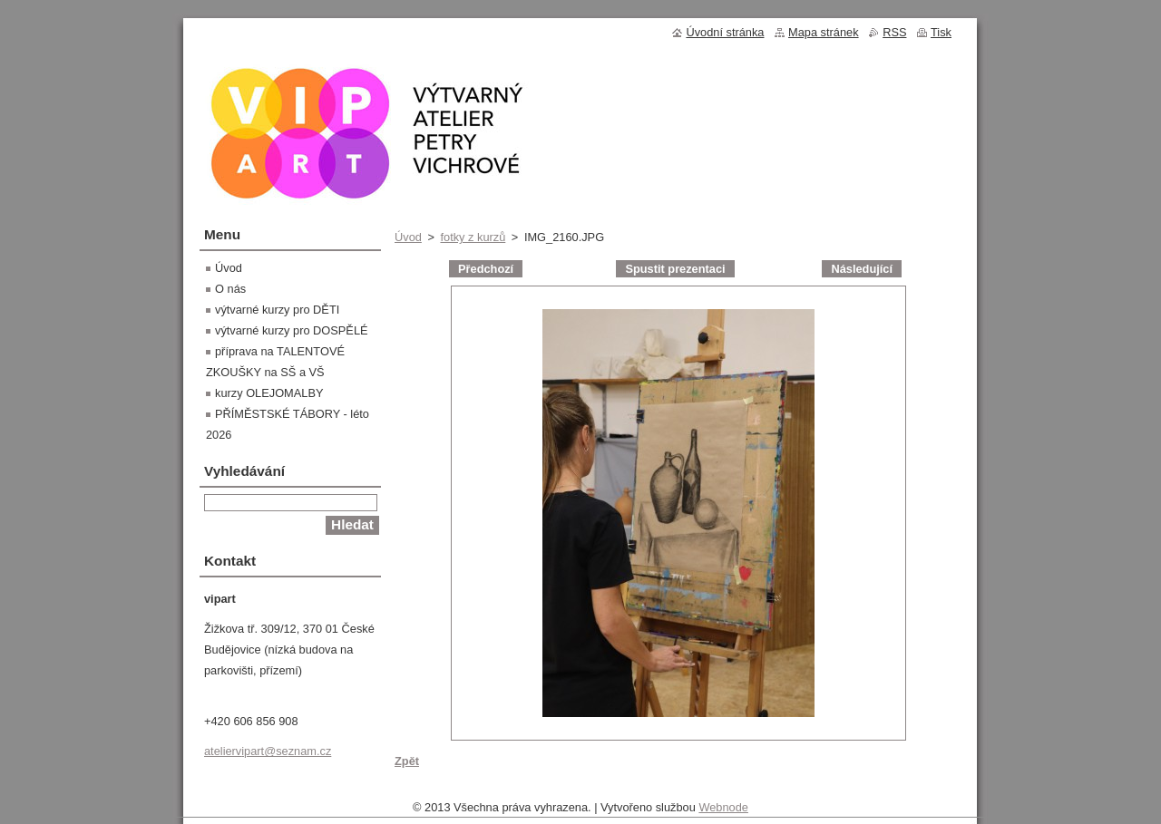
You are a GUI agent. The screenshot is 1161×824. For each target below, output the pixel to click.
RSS (894, 32)
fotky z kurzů (472, 237)
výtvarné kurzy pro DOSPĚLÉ (291, 330)
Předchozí (485, 269)
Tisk (941, 32)
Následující (862, 269)
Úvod (408, 237)
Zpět (407, 761)
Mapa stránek (823, 32)
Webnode (723, 812)
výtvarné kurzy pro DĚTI (277, 309)
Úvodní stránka (725, 32)
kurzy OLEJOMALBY (269, 393)
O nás (230, 289)
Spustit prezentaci (675, 269)
